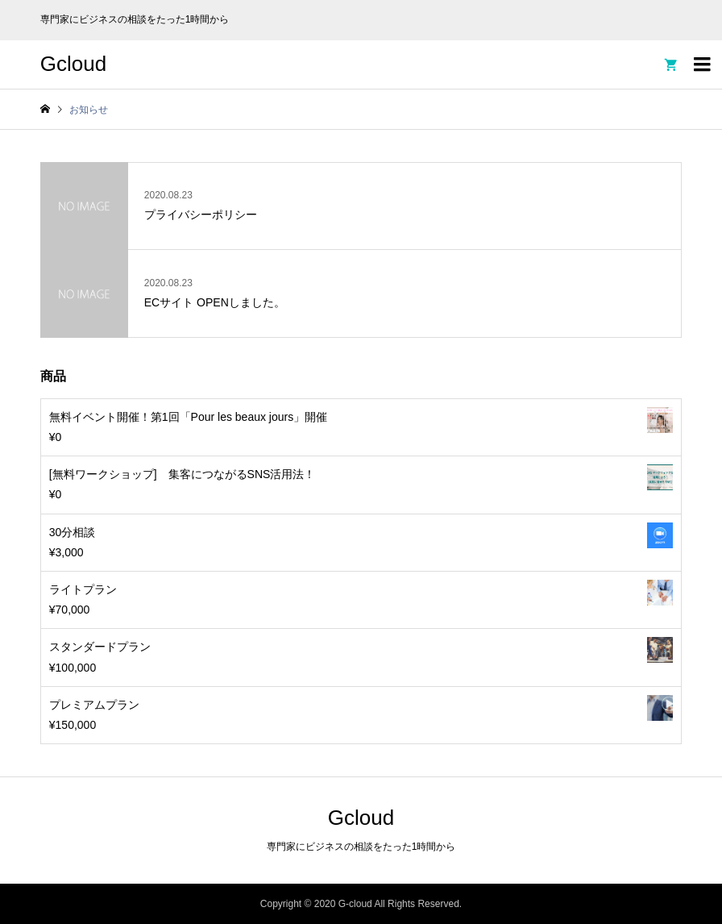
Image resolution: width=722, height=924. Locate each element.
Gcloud (73, 64)
